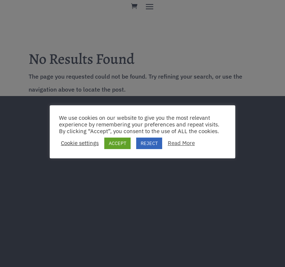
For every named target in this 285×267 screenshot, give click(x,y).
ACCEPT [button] (117, 143)
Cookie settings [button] (80, 143)
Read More (181, 143)
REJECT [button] (149, 143)
